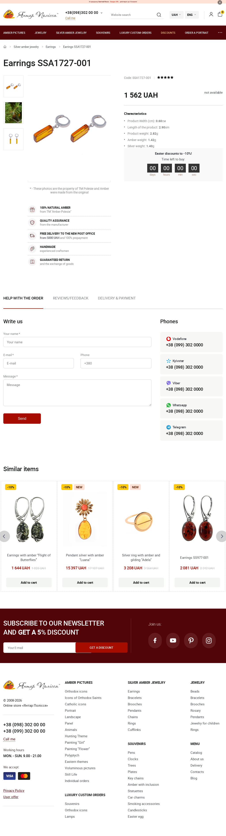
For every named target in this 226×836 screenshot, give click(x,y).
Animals (71, 729)
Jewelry (40, 32)
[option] (13, 86)
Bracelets (135, 697)
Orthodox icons (76, 691)
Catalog (196, 752)
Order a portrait (196, 32)
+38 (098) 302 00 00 (24, 724)
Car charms (136, 797)
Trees (132, 765)
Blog (193, 778)
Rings (132, 723)
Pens (131, 752)
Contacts (197, 771)
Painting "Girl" (75, 742)
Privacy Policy (13, 790)
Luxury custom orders (135, 32)
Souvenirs (103, 32)
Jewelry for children (204, 723)
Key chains (136, 778)
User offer (11, 797)
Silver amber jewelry (71, 32)
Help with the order (23, 298)
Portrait (70, 710)
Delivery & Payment (117, 298)
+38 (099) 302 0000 (184, 345)
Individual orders (77, 780)
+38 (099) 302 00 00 (24, 731)
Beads (195, 691)
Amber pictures (14, 32)
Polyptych (72, 755)
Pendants (134, 710)
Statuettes (135, 791)
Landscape (73, 717)
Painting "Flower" (77, 749)
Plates (132, 771)
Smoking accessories (144, 803)
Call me (70, 18)
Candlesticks (137, 810)
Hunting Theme (76, 736)
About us (197, 759)
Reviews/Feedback (70, 298)
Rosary (195, 710)
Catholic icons (75, 704)
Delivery (196, 765)
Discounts (168, 32)
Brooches (135, 704)
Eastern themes (76, 761)
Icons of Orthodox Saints (83, 697)
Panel (69, 723)
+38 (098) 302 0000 (184, 367)
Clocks (133, 759)
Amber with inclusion (143, 784)
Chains (133, 717)
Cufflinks (134, 729)
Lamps (70, 816)
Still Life (71, 774)
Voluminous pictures (80, 768)
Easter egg (135, 816)
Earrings (51, 46)
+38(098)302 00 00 (81, 12)
